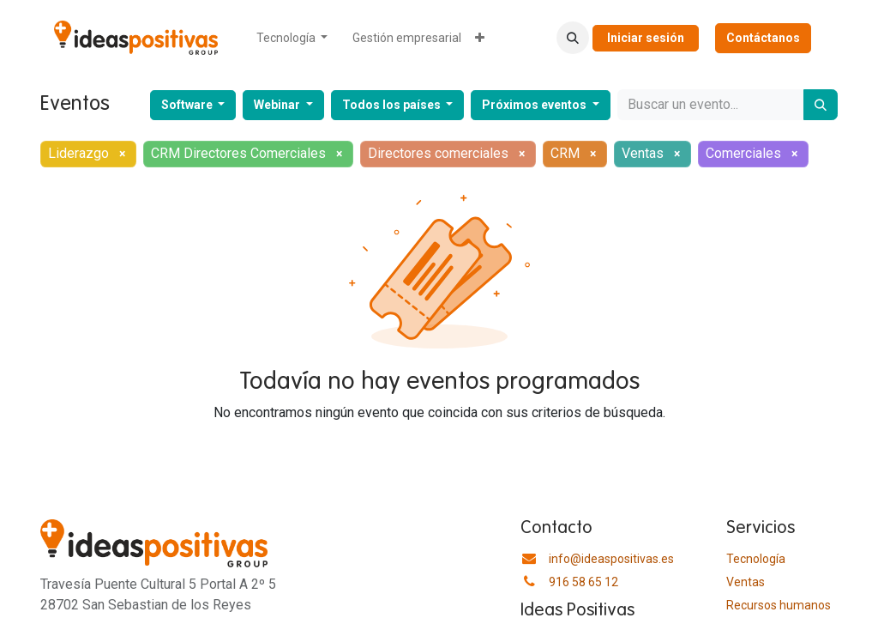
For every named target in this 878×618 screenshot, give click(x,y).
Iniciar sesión (645, 38)
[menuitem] (292, 38)
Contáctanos (763, 38)
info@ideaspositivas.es (611, 559)
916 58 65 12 (583, 582)
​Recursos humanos (778, 605)
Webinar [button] (278, 105)
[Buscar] (820, 104)
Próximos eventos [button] (535, 105)
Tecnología (755, 559)
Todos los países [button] (392, 105)
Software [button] (188, 105)
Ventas (745, 582)
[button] (572, 37)
